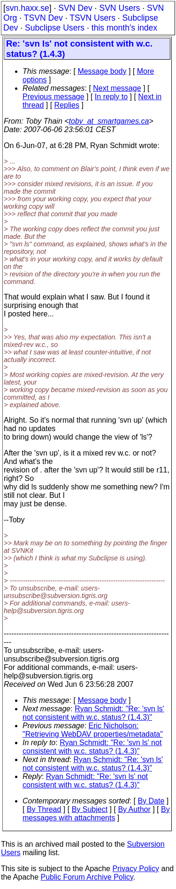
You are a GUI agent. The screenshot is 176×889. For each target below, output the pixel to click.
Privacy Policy (135, 869)
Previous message (53, 97)
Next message (117, 88)
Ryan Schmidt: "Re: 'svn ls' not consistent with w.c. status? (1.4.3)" (93, 713)
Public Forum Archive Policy (87, 877)
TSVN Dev (43, 18)
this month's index (124, 27)
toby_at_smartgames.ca (109, 121)
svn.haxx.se (27, 8)
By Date (151, 801)
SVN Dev (75, 8)
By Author (134, 809)
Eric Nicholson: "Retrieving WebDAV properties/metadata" (93, 730)
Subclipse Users (54, 27)
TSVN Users (92, 18)
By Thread (44, 809)
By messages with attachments (96, 813)
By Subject (89, 809)
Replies (66, 105)
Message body (101, 71)
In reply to (111, 97)
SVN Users (119, 8)
